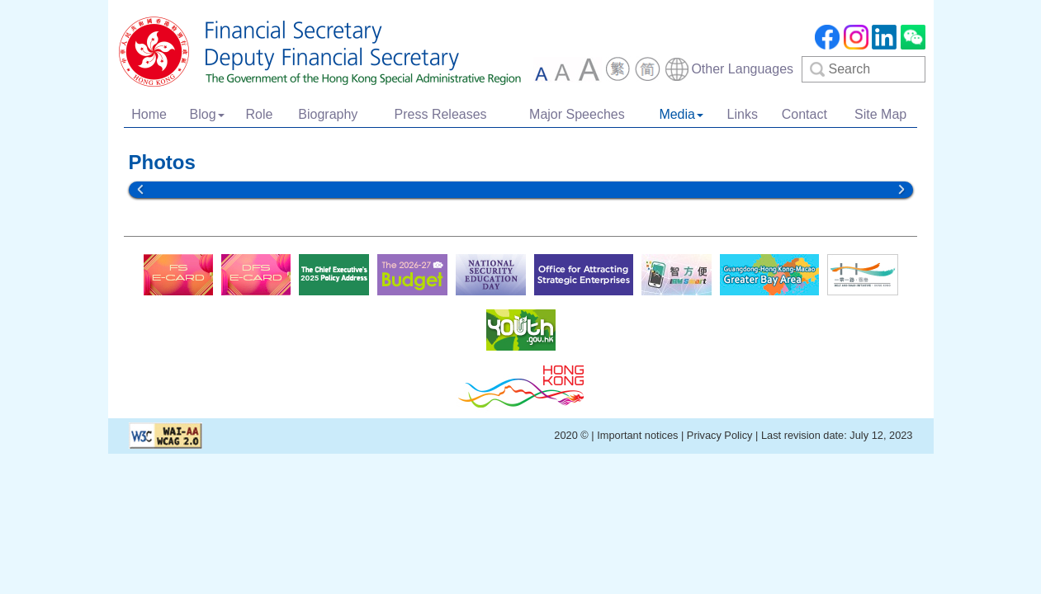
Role (258, 114)
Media (681, 114)
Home (149, 114)
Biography (327, 114)
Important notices (639, 435)
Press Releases (441, 114)
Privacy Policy (720, 435)
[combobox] (728, 69)
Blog (207, 114)
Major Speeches (577, 114)
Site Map (880, 114)
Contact (804, 114)
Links (742, 114)
